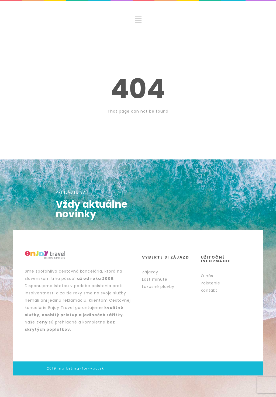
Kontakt (209, 290)
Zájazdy (150, 272)
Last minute (154, 279)
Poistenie (210, 283)
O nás (207, 275)
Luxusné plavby (158, 286)
